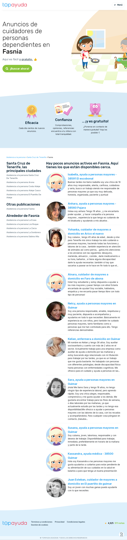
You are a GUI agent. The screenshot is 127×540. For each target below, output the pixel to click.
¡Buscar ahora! (17, 68)
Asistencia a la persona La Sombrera (23, 232)
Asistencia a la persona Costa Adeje (23, 186)
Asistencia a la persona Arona (20, 182)
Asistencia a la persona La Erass (21, 220)
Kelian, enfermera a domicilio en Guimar (94, 339)
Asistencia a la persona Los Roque (22, 224)
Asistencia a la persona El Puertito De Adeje (23, 196)
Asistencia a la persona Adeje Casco (23, 190)
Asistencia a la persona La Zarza (21, 228)
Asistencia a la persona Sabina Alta (22, 236)
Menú (118, 5)
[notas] (111, 523)
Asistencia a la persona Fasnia (20, 209)
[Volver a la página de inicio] (14, 4)
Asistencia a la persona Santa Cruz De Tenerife (22, 176)
